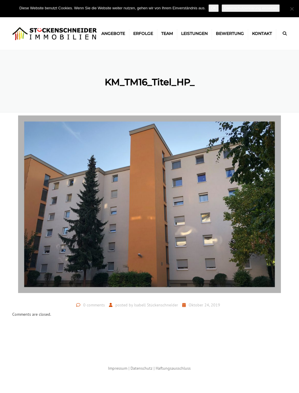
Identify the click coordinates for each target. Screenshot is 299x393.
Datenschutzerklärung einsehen (250, 8)
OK (213, 8)
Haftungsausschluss (173, 368)
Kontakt (262, 33)
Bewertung (230, 33)
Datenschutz (141, 368)
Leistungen (194, 33)
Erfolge (143, 33)
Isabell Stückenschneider (156, 305)
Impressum (117, 368)
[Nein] (292, 9)
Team (167, 33)
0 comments (94, 305)
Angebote (113, 33)
